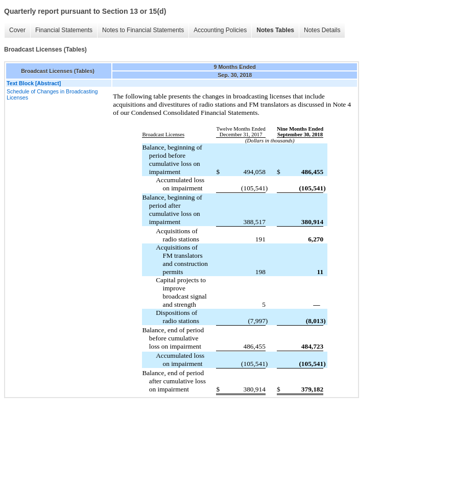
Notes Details (322, 30)
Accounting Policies (220, 30)
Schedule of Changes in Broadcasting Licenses (52, 94)
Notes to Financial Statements (143, 30)
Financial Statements (63, 30)
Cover (17, 30)
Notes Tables (275, 30)
